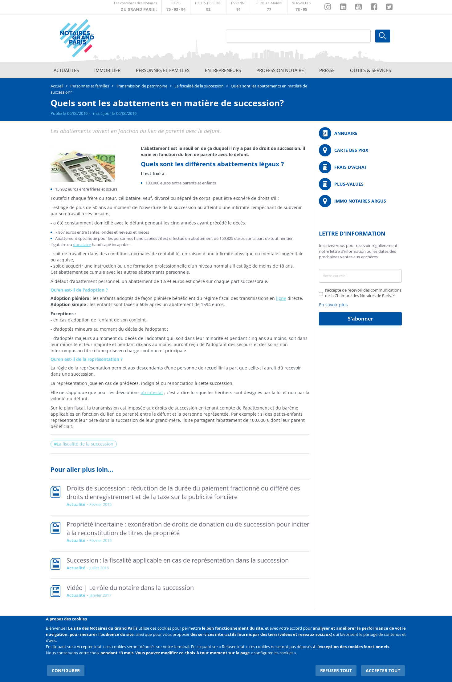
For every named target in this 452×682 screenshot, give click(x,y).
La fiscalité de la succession (199, 86)
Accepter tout (384, 666)
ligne (281, 298)
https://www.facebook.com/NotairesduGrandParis (374, 7)
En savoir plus (333, 305)
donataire (82, 244)
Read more (180, 497)
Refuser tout (339, 666)
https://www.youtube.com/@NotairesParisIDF (358, 7)
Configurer (65, 666)
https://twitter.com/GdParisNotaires (389, 7)
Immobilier (107, 70)
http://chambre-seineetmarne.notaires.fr (269, 7)
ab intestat (152, 392)
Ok (382, 36)
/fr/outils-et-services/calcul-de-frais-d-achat (360, 167)
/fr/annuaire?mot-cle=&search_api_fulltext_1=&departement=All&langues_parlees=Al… (360, 133)
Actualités (66, 70)
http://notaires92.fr (208, 7)
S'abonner (360, 318)
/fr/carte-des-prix (360, 150)
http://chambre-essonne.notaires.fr (238, 7)
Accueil (57, 86)
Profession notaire (280, 70)
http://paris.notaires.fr (176, 7)
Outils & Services (370, 70)
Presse (327, 70)
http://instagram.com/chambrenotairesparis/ (327, 7)
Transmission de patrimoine (141, 86)
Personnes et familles (162, 70)
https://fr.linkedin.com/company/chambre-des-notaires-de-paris (343, 7)
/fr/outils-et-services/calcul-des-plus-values (360, 184)
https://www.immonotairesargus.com (360, 201)
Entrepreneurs (223, 70)
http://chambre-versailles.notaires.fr (301, 7)
